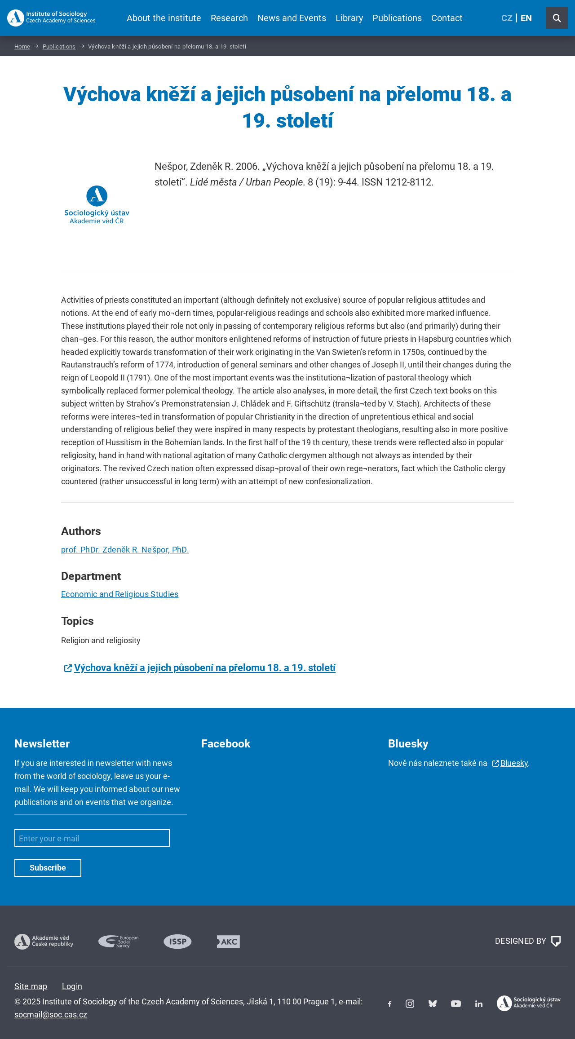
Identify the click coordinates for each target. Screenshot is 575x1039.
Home (22, 46)
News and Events (291, 18)
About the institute (164, 18)
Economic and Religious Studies (120, 594)
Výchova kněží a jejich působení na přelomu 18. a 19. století (205, 667)
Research (229, 18)
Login (72, 986)
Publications (397, 18)
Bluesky (514, 763)
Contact (447, 18)
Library (349, 18)
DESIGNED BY (528, 941)
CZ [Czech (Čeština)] (507, 18)
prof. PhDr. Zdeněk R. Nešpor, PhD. (125, 549)
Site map (31, 986)
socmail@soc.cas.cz (50, 1014)
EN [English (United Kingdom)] (526, 18)
